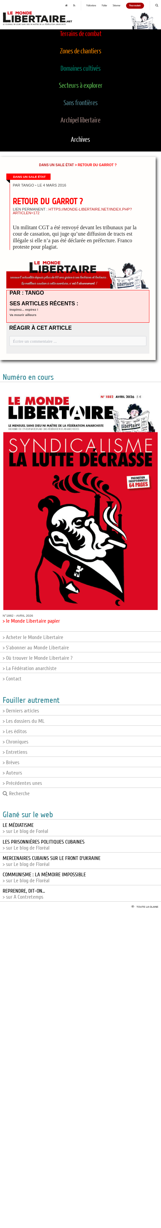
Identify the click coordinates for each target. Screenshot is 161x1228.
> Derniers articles (21, 711)
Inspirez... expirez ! (24, 309)
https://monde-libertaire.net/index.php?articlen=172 (72, 211)
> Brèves (11, 762)
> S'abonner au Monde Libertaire (36, 648)
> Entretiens (15, 752)
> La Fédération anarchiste (30, 668)
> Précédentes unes (22, 783)
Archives (80, 139)
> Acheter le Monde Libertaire (33, 637)
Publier (104, 5)
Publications (91, 5)
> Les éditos (15, 731)
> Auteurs (12, 773)
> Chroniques (15, 742)
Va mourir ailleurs (23, 315)
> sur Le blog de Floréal (43, 845)
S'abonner (116, 5)
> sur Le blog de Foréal (25, 828)
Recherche (16, 794)
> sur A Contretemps (24, 894)
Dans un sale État (56, 165)
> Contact (12, 679)
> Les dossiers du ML (24, 721)
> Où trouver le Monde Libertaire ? (38, 658)
